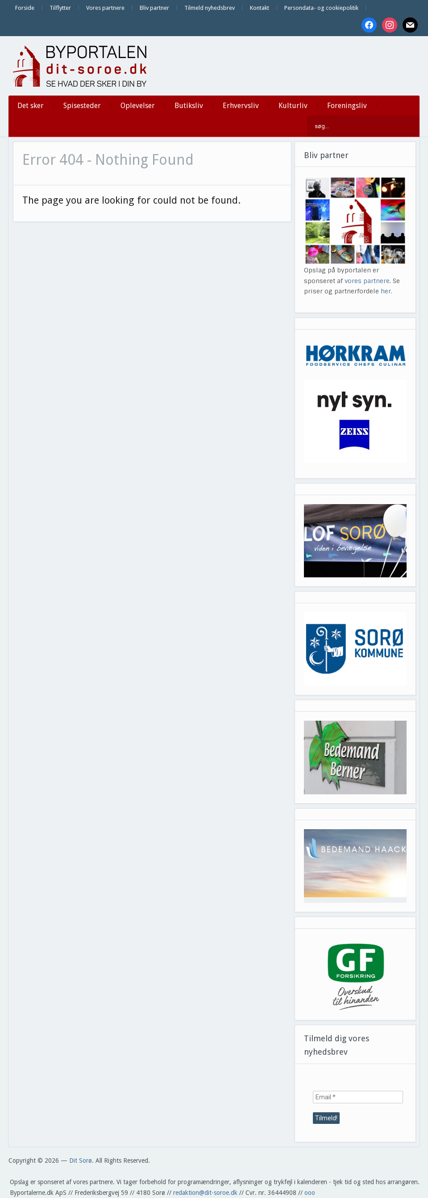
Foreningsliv (347, 105)
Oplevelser (138, 105)
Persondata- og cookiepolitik (321, 7)
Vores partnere (105, 7)
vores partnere (367, 281)
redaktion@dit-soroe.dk (205, 1192)
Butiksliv (189, 105)
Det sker (30, 105)
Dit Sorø (80, 1160)
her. (386, 291)
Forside (24, 7)
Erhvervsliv (241, 105)
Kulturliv (292, 105)
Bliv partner (154, 7)
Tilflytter (60, 7)
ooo (309, 1192)
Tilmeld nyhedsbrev (209, 7)
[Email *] (358, 1097)
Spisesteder (82, 105)
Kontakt (259, 7)
